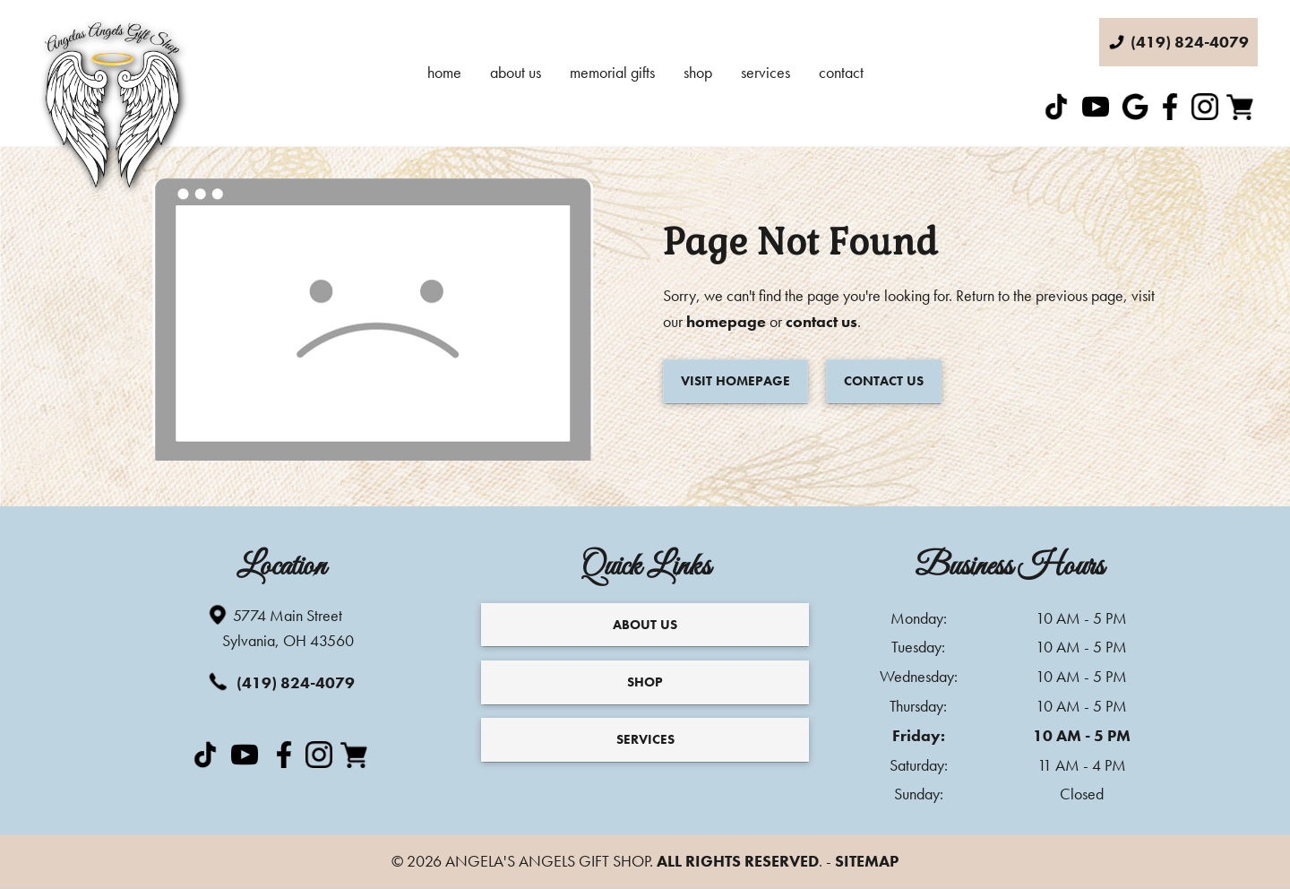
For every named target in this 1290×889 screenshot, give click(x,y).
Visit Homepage (735, 381)
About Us (515, 72)
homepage (726, 321)
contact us (821, 321)
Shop (698, 72)
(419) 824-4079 (280, 681)
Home (444, 72)
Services (765, 72)
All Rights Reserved (738, 860)
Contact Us (884, 381)
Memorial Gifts (612, 72)
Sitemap (867, 860)
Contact (841, 72)
